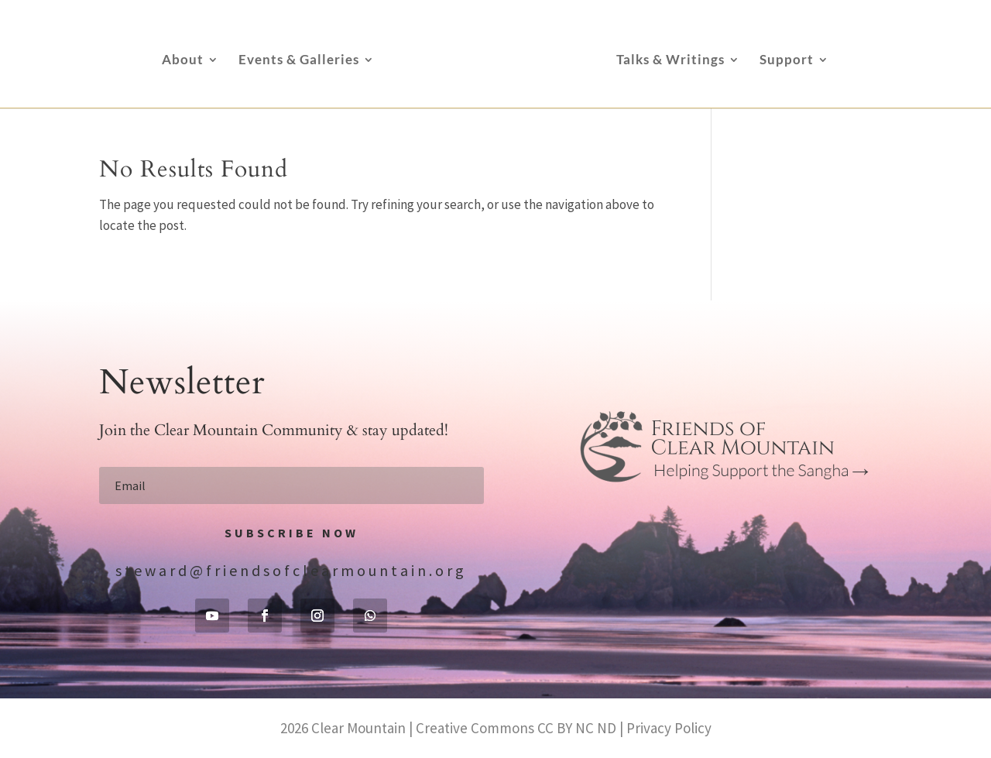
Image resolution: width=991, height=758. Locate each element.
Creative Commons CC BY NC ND (516, 728)
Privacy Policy (669, 728)
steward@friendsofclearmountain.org (291, 570)
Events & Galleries (298, 60)
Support (787, 60)
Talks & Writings (670, 60)
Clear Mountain (358, 728)
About (183, 60)
